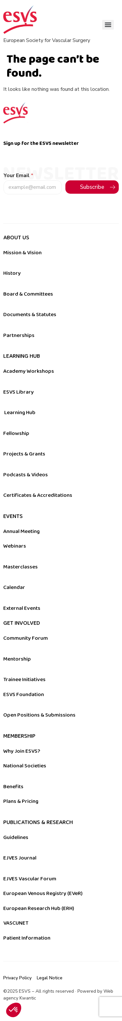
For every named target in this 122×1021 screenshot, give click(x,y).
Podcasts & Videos (25, 474)
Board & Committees (28, 294)
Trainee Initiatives (24, 679)
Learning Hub (19, 412)
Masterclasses (20, 567)
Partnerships (18, 335)
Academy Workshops (28, 371)
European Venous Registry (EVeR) (43, 893)
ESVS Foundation (23, 694)
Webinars (14, 546)
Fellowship (16, 433)
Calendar (14, 587)
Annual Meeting (21, 531)
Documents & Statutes (29, 314)
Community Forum (25, 638)
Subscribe (92, 187)
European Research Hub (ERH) (38, 908)
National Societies (24, 766)
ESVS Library (18, 392)
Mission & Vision (22, 252)
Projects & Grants (24, 454)
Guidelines (15, 837)
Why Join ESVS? (21, 751)
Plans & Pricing (20, 801)
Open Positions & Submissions (39, 715)
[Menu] (108, 25)
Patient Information (26, 938)
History (12, 273)
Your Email (18, 176)
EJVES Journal (19, 858)
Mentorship (17, 659)
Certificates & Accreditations (37, 495)
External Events (21, 608)
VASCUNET (15, 923)
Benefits (13, 786)
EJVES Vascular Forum (29, 878)
